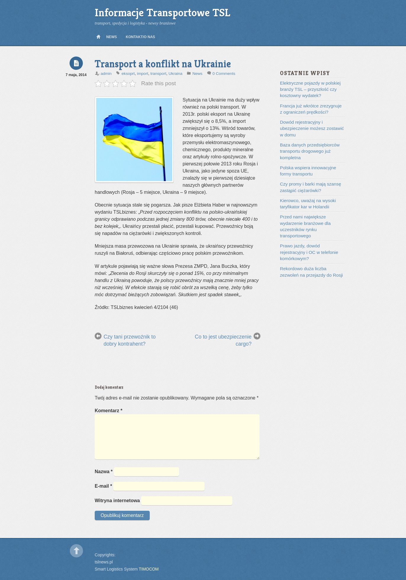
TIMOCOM (149, 569)
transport (158, 73)
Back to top (76, 551)
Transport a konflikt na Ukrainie (163, 63)
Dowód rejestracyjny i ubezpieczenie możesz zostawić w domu (312, 128)
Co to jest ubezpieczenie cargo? (223, 340)
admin (106, 73)
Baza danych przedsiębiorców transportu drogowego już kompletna (310, 151)
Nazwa (103, 471)
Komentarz (108, 410)
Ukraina (176, 73)
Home (98, 37)
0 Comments (223, 73)
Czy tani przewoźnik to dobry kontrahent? (130, 340)
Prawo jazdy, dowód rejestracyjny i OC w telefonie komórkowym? (309, 252)
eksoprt (128, 73)
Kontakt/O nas (140, 37)
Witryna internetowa (117, 500)
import (142, 73)
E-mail (103, 486)
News (111, 37)
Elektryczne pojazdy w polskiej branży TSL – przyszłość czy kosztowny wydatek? (310, 89)
